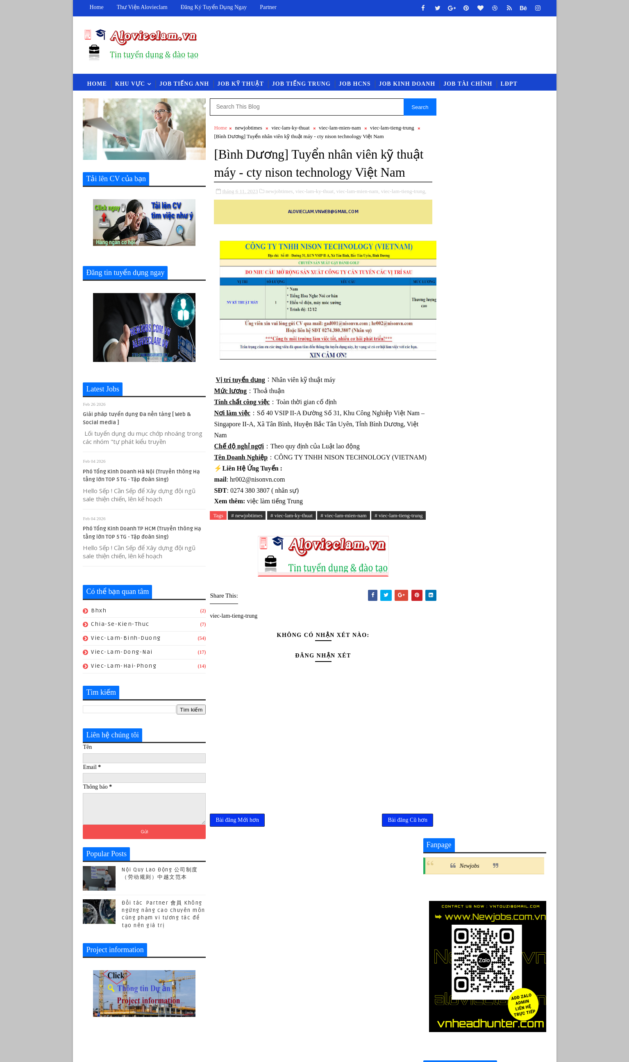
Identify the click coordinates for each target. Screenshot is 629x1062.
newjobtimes (248, 129)
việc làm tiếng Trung (274, 540)
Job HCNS (355, 85)
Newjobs (469, 127)
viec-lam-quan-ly (451, 865)
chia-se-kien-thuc (120, 625)
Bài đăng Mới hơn (237, 869)
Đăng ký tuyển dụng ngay (214, 7)
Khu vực (130, 85)
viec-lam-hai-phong (124, 667)
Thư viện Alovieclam (142, 7)
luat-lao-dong (467, 851)
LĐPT (509, 85)
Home (97, 7)
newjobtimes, (280, 210)
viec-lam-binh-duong (126, 639)
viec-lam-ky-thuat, (315, 210)
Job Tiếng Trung (301, 85)
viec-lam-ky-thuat (290, 129)
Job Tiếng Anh (184, 85)
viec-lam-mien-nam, (358, 210)
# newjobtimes (246, 554)
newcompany (517, 851)
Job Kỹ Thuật (240, 85)
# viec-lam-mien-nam (343, 554)
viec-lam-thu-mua (510, 865)
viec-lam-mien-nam (340, 129)
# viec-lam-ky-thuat (291, 554)
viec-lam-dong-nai (122, 653)
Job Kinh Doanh (407, 85)
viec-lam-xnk (516, 879)
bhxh (99, 611)
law (432, 851)
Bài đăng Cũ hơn (390, 869)
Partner (268, 7)
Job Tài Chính (467, 85)
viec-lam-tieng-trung (392, 129)
